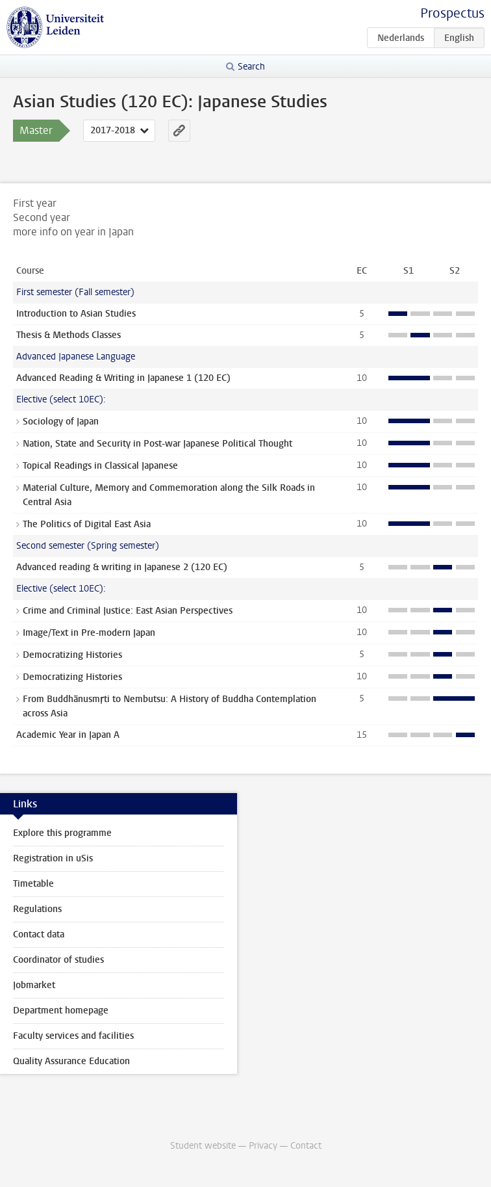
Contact (305, 1146)
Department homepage (60, 1010)
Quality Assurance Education (71, 1061)
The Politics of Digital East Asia (87, 524)
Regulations (37, 909)
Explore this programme (62, 833)
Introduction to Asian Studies (76, 313)
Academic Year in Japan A (68, 735)
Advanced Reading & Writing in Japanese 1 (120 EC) (123, 378)
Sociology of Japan (61, 421)
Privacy (263, 1146)
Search (251, 66)
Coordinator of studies (58, 960)
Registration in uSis (53, 858)
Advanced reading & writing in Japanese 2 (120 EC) (121, 567)
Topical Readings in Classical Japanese (100, 466)
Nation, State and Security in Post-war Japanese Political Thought (157, 443)
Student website (203, 1146)
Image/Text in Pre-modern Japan (89, 633)
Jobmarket (34, 985)
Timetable (33, 884)
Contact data (38, 934)
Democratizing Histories (72, 655)
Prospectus (452, 13)
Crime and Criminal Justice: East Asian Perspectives (128, 611)
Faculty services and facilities (73, 1036)
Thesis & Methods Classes (68, 335)
